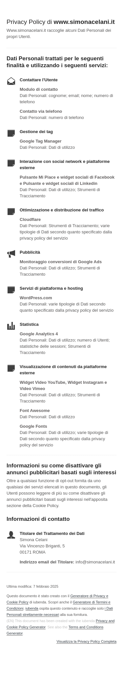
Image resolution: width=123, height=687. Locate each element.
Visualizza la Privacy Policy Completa (86, 641)
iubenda (32, 608)
